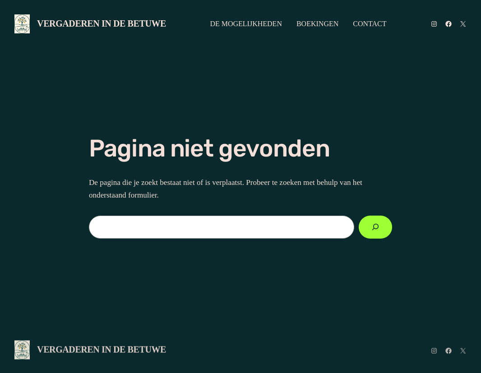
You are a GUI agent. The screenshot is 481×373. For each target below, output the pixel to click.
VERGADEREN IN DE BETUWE (101, 23)
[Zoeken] (375, 227)
